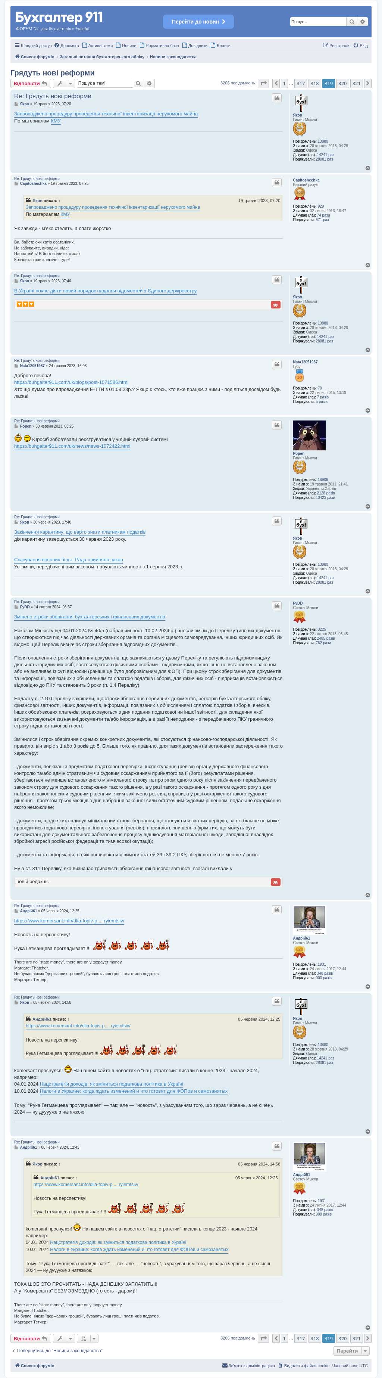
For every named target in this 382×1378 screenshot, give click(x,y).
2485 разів (326, 638)
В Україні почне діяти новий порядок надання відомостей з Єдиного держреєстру (105, 291)
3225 (322, 629)
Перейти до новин (198, 22)
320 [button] (342, 83)
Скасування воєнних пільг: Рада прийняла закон (68, 559)
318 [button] (315, 83)
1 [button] (284, 83)
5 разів (321, 402)
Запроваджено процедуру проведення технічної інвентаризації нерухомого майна (106, 114)
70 (320, 388)
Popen (298, 453)
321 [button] (357, 83)
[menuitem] (66, 45)
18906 (323, 480)
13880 (323, 141)
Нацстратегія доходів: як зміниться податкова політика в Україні (112, 1084)
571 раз (322, 220)
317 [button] (301, 83)
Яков (297, 115)
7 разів (323, 397)
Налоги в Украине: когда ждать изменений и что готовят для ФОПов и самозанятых (134, 1091)
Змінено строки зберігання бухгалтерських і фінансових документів (89, 617)
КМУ (56, 121)
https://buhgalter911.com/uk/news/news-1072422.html (72, 446)
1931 (322, 964)
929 (321, 206)
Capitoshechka (306, 180)
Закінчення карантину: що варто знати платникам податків (79, 532)
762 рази (323, 643)
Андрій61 (301, 938)
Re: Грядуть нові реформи (52, 96)
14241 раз (325, 155)
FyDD (298, 603)
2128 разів (326, 493)
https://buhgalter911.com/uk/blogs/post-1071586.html (71, 382)
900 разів (324, 978)
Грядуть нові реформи (52, 73)
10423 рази (325, 498)
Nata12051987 (305, 362)
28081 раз (324, 159)
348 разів (325, 973)
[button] (263, 83)
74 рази (323, 215)
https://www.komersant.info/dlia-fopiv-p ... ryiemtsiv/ (69, 921)
